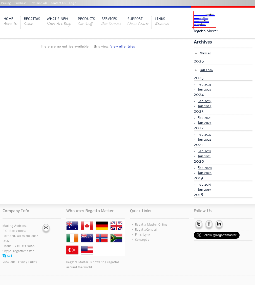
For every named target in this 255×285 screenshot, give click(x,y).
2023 (199, 111)
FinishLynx (142, 234)
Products (86, 22)
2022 (199, 128)
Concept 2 (142, 239)
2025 (199, 78)
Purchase (20, 3)
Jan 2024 (204, 106)
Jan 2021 (204, 156)
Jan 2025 (204, 89)
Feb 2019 (204, 184)
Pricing (6, 3)
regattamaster (23, 251)
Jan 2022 (204, 139)
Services (111, 22)
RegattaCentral (146, 229)
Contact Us (58, 3)
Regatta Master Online (151, 224)
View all (205, 53)
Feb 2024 (204, 101)
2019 (198, 178)
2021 (198, 145)
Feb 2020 (205, 167)
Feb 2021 (204, 151)
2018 (198, 195)
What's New (59, 22)
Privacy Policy (26, 262)
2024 (199, 95)
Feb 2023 (204, 117)
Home (10, 22)
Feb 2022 (204, 134)
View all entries (122, 46)
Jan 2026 (206, 70)
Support (138, 22)
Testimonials (38, 3)
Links (162, 22)
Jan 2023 (204, 122)
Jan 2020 (204, 172)
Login (73, 3)
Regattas (32, 22)
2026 (199, 61)
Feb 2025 (204, 84)
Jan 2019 (204, 189)
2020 (199, 161)
